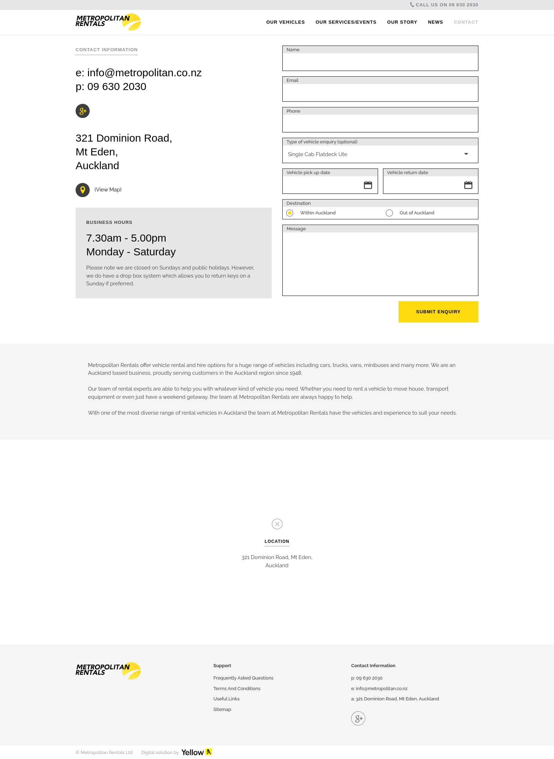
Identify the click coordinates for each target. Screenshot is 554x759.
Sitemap (222, 709)
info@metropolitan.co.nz (144, 72)
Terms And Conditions (236, 688)
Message (296, 228)
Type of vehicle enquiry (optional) (322, 141)
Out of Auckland (414, 213)
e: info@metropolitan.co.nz (379, 688)
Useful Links (226, 698)
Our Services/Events (346, 22)
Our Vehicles (285, 22)
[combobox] (380, 150)
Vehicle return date (407, 172)
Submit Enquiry (438, 311)
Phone (293, 111)
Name (293, 49)
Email (293, 80)
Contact (466, 22)
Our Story (402, 22)
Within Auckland (314, 213)
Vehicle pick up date (308, 172)
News (435, 22)
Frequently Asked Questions (243, 678)
